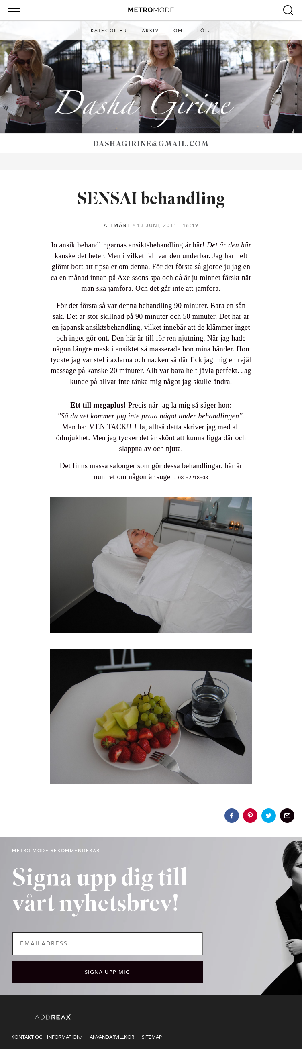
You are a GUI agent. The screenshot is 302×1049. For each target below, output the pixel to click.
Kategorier (109, 31)
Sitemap (152, 1037)
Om (178, 31)
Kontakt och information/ (46, 1037)
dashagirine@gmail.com (151, 144)
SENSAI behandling (151, 199)
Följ (204, 31)
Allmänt (117, 225)
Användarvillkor (112, 1037)
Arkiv (150, 31)
